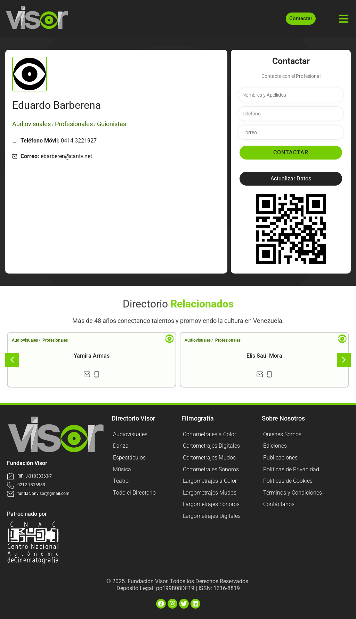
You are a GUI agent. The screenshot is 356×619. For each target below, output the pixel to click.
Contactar (290, 152)
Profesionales (55, 340)
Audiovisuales (25, 340)
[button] (291, 179)
